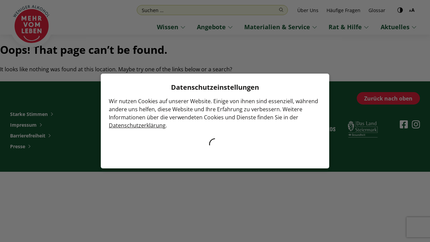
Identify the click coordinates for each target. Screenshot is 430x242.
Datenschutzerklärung (137, 125)
